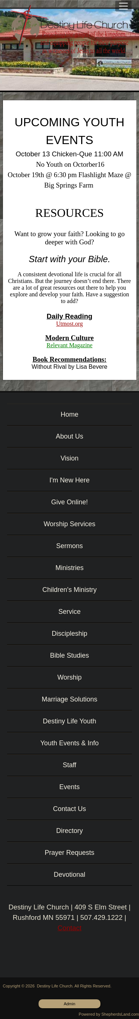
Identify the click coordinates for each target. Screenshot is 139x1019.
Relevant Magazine (70, 345)
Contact (69, 928)
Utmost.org (69, 323)
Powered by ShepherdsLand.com (109, 1014)
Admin (69, 1004)
